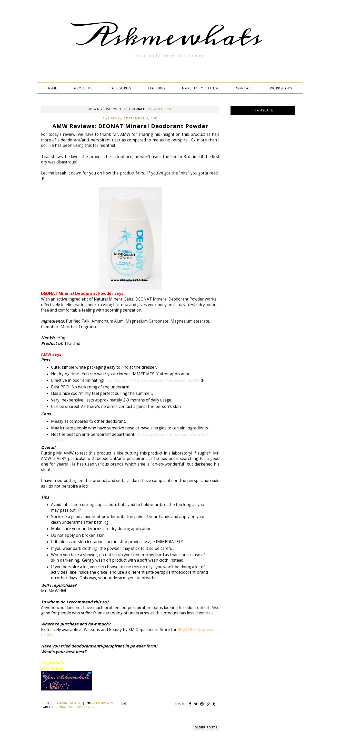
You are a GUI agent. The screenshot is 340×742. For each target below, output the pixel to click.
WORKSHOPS (281, 88)
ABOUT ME (83, 88)
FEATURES (156, 88)
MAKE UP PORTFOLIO (200, 88)
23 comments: (103, 703)
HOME (52, 88)
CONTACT (244, 88)
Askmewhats (170, 37)
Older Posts (206, 727)
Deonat (60, 707)
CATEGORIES (120, 88)
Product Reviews (82, 707)
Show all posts (160, 109)
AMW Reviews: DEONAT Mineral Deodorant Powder (130, 126)
